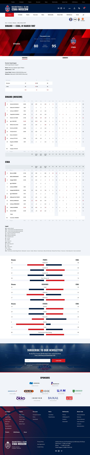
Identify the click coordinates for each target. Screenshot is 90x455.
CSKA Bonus (75, 2)
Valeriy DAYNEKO (14, 207)
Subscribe (58, 360)
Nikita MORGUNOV (14, 176)
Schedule (21, 2)
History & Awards (81, 414)
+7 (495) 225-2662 (65, 445)
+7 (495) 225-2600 (66, 443)
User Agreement (41, 444)
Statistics (24, 58)
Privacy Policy (40, 441)
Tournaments (8, 426)
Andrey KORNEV (13, 186)
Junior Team (8, 419)
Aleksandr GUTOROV (15, 197)
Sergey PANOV (13, 180)
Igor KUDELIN (13, 183)
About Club (64, 2)
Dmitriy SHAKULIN (14, 200)
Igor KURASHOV (13, 193)
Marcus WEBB (13, 173)
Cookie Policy (40, 447)
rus (70, 8)
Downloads (65, 421)
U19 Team (7, 421)
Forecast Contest (37, 414)
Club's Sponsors (80, 421)
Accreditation (8, 428)
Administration (80, 426)
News (46, 2)
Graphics (64, 419)
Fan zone (38, 2)
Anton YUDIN (13, 210)
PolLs (34, 417)
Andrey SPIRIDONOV (14, 204)
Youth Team (8, 417)
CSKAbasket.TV (65, 417)
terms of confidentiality (36, 364)
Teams (29, 2)
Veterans (79, 417)
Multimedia (54, 2)
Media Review (52, 417)
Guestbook (35, 419)
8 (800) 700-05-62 (67, 447)
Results (7, 423)
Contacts (79, 423)
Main (6, 22)
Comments (65, 58)
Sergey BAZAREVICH (14, 190)
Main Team (7, 414)
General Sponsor (81, 419)
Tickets (13, 2)
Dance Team (22, 423)
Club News (51, 414)
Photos (64, 414)
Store (83, 2)
